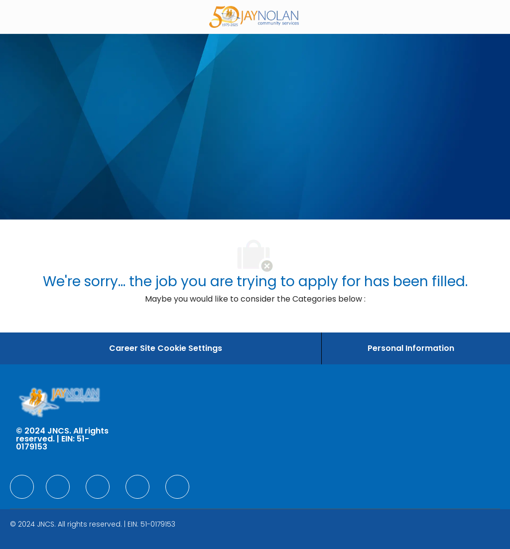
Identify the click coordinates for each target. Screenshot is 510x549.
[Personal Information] (411, 348)
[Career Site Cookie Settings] (165, 348)
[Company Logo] (254, 16)
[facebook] (22, 487)
